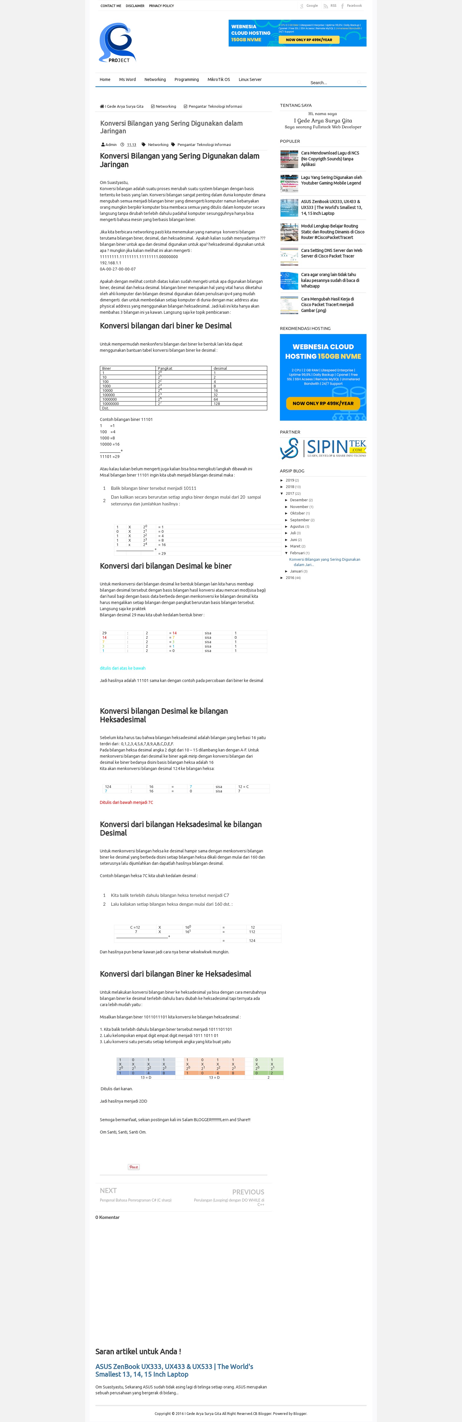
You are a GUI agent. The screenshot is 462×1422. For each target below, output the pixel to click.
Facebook (354, 5)
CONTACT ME (110, 6)
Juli (293, 527)
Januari (296, 566)
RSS (333, 5)
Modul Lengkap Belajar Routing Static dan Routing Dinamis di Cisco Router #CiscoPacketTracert (332, 226)
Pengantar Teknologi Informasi (204, 139)
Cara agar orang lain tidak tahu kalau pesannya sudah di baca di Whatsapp (330, 275)
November (299, 501)
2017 (290, 488)
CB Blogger (262, 1408)
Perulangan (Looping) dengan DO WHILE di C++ (229, 1197)
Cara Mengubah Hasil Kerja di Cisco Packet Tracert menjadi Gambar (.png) (327, 299)
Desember (299, 494)
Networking (158, 139)
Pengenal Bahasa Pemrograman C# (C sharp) (135, 1195)
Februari (298, 547)
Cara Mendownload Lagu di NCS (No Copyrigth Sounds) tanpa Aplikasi (330, 153)
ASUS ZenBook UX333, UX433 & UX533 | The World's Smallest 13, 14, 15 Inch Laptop (174, 1365)
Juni (294, 534)
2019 (290, 475)
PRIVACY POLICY (161, 6)
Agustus (297, 521)
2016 (290, 572)
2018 (290, 481)
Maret (295, 541)
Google (312, 5)
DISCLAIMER (135, 6)
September (300, 514)
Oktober (298, 508)
